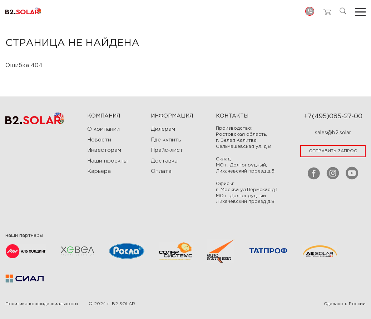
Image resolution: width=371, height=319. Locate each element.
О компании (103, 129)
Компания (103, 116)
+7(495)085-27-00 (333, 116)
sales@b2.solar (333, 133)
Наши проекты (107, 161)
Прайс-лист (167, 150)
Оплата (161, 171)
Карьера (99, 171)
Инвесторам (104, 150)
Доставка (164, 161)
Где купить (166, 140)
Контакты (232, 116)
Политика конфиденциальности (41, 304)
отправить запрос (333, 151)
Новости (99, 140)
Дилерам (163, 129)
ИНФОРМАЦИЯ (172, 116)
